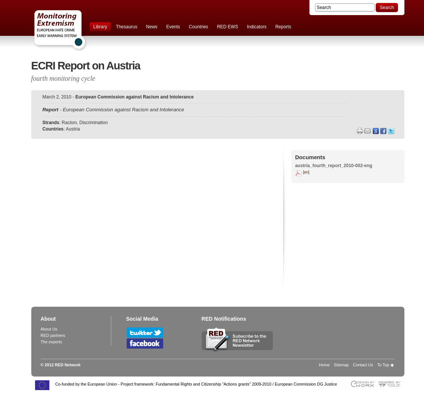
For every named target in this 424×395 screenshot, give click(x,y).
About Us (49, 329)
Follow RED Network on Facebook (145, 343)
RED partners (53, 335)
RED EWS (227, 26)
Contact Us (363, 365)
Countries (198, 26)
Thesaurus (127, 26)
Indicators (256, 26)
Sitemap (341, 365)
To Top (383, 365)
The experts (51, 342)
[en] (306, 172)
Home (324, 365)
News (152, 26)
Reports (283, 26)
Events (173, 26)
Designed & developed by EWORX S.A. (362, 383)
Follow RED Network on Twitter (145, 332)
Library (100, 26)
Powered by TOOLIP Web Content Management (391, 383)
